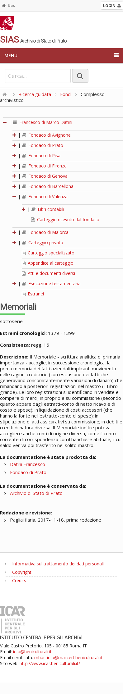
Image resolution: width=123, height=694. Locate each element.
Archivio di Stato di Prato (36, 493)
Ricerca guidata (34, 94)
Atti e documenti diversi (48, 273)
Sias (8, 5)
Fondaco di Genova (45, 176)
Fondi (66, 94)
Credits (15, 580)
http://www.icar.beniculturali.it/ (50, 663)
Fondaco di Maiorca (45, 232)
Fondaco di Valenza (45, 196)
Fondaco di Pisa (41, 155)
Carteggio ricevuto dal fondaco (65, 219)
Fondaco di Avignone (46, 135)
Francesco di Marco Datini (42, 122)
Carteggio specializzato (48, 253)
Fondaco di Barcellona (47, 186)
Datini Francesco (27, 464)
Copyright (18, 572)
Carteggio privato (42, 242)
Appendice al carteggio (47, 263)
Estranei (33, 294)
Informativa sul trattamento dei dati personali (54, 564)
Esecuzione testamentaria (51, 283)
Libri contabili (47, 209)
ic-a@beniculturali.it (32, 652)
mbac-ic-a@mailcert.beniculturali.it (68, 657)
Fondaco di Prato (42, 145)
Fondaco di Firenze (44, 166)
